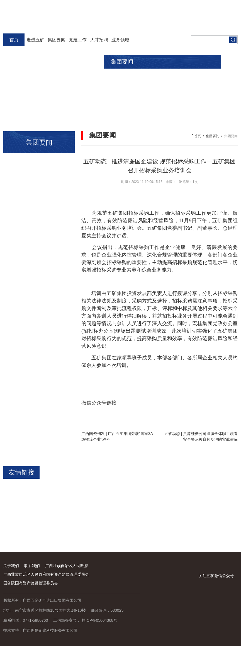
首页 (13, 39)
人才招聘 (99, 39)
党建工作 (78, 39)
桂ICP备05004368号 (99, 620)
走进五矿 (35, 39)
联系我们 (32, 565)
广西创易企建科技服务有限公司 (50, 630)
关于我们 (11, 565)
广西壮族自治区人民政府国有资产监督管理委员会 (46, 574)
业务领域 (120, 39)
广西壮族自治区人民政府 (66, 565)
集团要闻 (56, 39)
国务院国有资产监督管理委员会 (30, 583)
